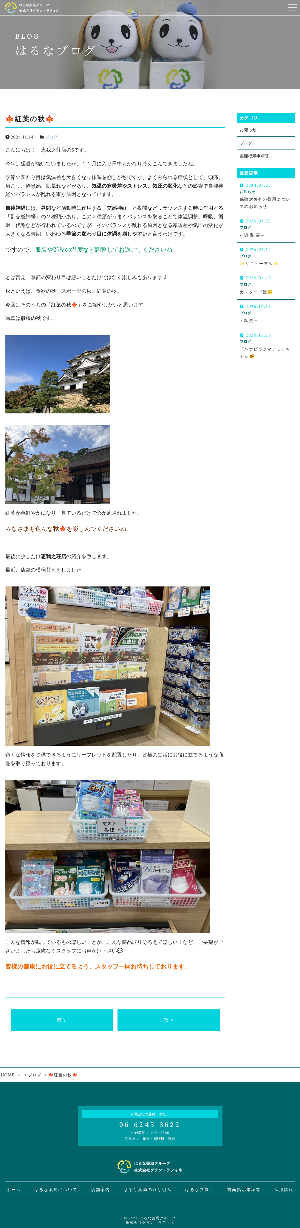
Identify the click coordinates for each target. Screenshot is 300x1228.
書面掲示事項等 (254, 156)
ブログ (51, 137)
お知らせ (248, 129)
